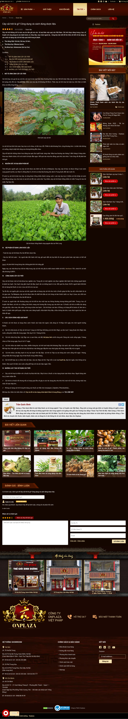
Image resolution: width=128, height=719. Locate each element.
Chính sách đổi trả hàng (67, 666)
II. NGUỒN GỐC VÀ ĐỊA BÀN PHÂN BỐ (20, 59)
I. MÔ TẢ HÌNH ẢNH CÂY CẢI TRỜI (18, 57)
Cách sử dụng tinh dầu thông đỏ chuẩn (48, 449)
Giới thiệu (47, 9)
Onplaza (97, 24)
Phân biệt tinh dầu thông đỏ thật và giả (16, 449)
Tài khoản (113, 1)
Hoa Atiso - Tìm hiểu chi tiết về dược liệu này (16, 474)
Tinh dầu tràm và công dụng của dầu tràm (48, 474)
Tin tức (81, 9)
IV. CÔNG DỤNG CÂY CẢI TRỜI (17, 64)
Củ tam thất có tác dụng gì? (76, 474)
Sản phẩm (28, 9)
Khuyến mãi (64, 9)
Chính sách (96, 9)
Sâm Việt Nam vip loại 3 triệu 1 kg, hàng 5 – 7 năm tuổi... (113, 174)
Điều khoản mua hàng (66, 647)
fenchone (69, 268)
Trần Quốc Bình (23, 404)
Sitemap (62, 670)
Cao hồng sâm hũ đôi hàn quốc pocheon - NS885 (113, 216)
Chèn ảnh (73, 541)
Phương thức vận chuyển (67, 658)
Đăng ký (105, 661)
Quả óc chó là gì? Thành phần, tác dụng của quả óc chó (111, 449)
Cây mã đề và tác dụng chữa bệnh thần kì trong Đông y (44, 392)
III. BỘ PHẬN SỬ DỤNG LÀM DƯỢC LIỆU (20, 62)
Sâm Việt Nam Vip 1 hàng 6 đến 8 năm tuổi (113, 202)
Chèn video (81, 541)
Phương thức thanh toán (67, 654)
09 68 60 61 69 (26, 1)
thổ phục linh (47, 337)
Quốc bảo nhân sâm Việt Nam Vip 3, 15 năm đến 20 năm (113, 188)
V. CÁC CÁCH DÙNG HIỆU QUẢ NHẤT (19, 67)
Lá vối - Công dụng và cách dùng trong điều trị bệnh (80, 449)
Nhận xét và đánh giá (9, 514)
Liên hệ (111, 9)
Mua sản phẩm (110, 181)
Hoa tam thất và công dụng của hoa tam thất (111, 474)
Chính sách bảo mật (66, 662)
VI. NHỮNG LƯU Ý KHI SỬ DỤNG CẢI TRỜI (20, 69)
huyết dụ (62, 360)
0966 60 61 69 (8, 1)
